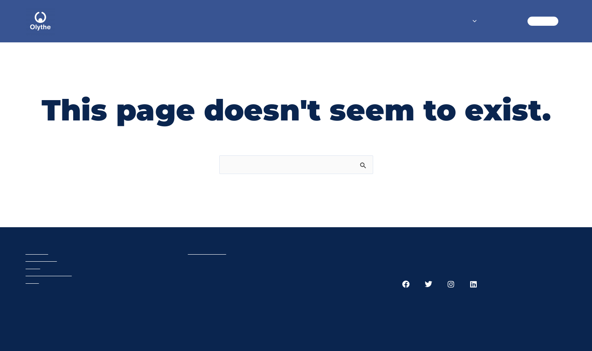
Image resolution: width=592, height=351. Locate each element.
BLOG (503, 21)
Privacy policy (49, 273)
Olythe (37, 251)
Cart (33, 266)
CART (543, 21)
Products (41, 259)
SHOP (462, 21)
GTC (32, 281)
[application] (472, 21)
